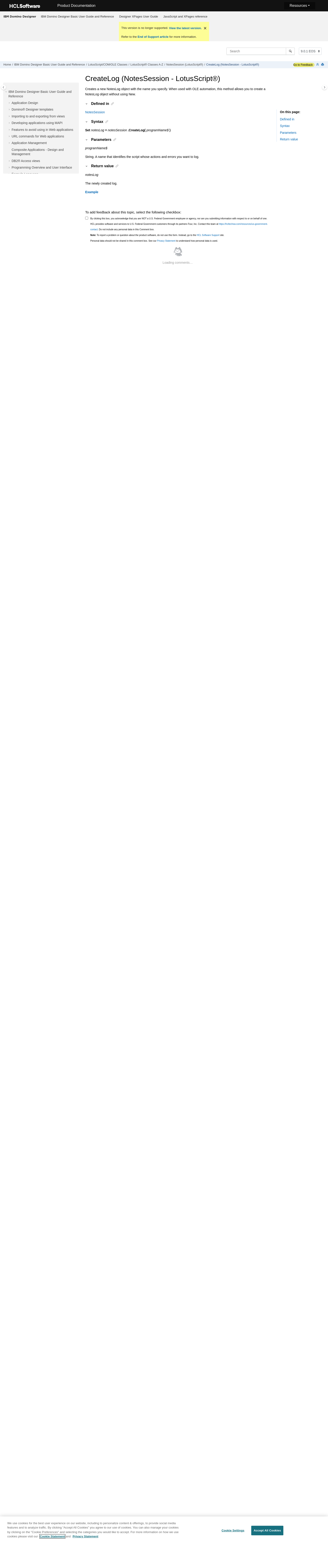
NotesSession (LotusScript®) (184, 64)
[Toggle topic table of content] (324, 87)
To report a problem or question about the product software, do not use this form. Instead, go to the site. (157, 235)
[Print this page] (323, 64)
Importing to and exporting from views (38, 116)
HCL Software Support (208, 235)
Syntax (285, 126)
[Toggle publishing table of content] (3, 87)
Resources (298, 6)
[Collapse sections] (318, 64)
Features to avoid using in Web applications (42, 130)
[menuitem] (77, 16)
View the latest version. (185, 28)
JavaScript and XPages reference (185, 16)
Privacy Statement (166, 241)
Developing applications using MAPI (37, 123)
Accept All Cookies (267, 1533)
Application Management (29, 143)
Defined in (287, 119)
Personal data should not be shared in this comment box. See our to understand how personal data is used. (154, 241)
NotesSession (95, 112)
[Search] (290, 51)
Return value (289, 139)
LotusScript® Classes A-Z (147, 64)
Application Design (25, 103)
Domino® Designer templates (32, 109)
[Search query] (260, 51)
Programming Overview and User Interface (42, 167)
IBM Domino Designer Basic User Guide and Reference (77, 16)
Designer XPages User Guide (138, 16)
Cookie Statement (52, 1539)
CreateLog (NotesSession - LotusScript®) (232, 64)
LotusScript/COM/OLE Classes (107, 64)
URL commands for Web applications (38, 136)
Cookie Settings (233, 1533)
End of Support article (153, 36)
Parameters (288, 132)
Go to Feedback (303, 64)
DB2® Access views (26, 161)
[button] (6, 92)
